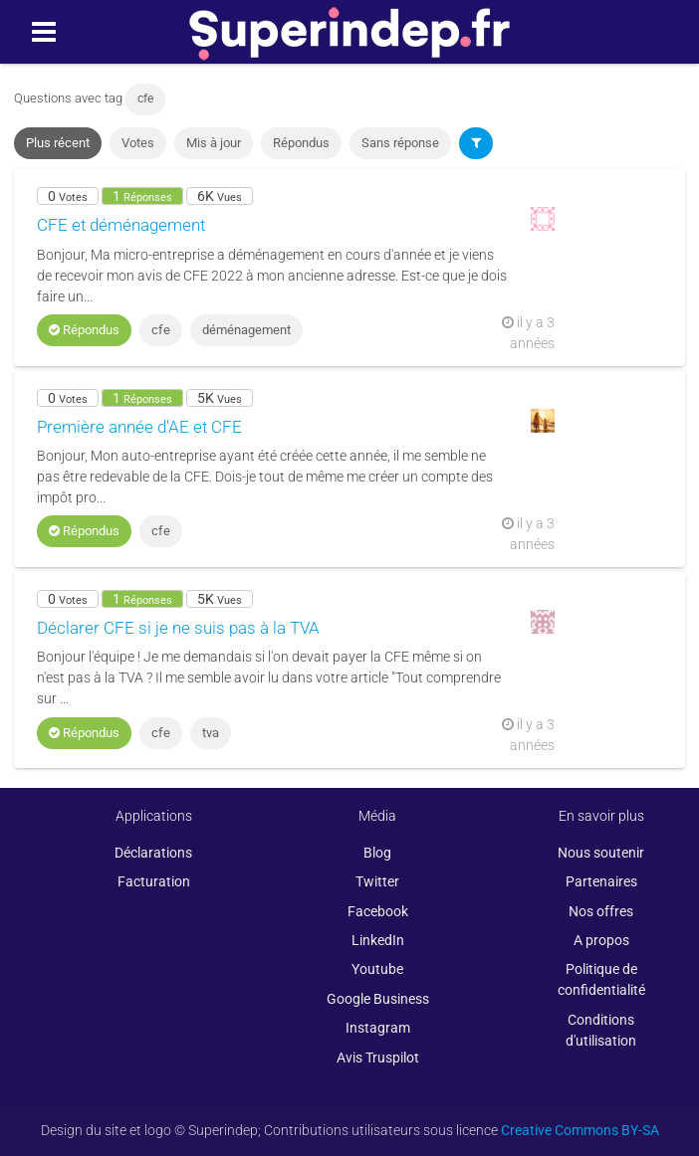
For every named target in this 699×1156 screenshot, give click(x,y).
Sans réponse (400, 142)
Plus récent (58, 142)
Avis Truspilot (378, 1057)
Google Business (378, 999)
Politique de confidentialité (601, 979)
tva (210, 732)
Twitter (377, 881)
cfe (160, 329)
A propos (601, 940)
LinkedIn (377, 940)
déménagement (246, 329)
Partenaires (601, 881)
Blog (377, 853)
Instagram (378, 1028)
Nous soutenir (601, 853)
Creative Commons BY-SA (580, 1130)
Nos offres (601, 911)
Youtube (377, 969)
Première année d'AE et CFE (139, 427)
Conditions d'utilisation (601, 1030)
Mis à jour (213, 142)
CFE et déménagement (121, 225)
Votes (137, 142)
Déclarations (153, 853)
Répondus (301, 142)
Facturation (153, 881)
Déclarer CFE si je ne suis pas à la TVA (178, 628)
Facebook (378, 911)
